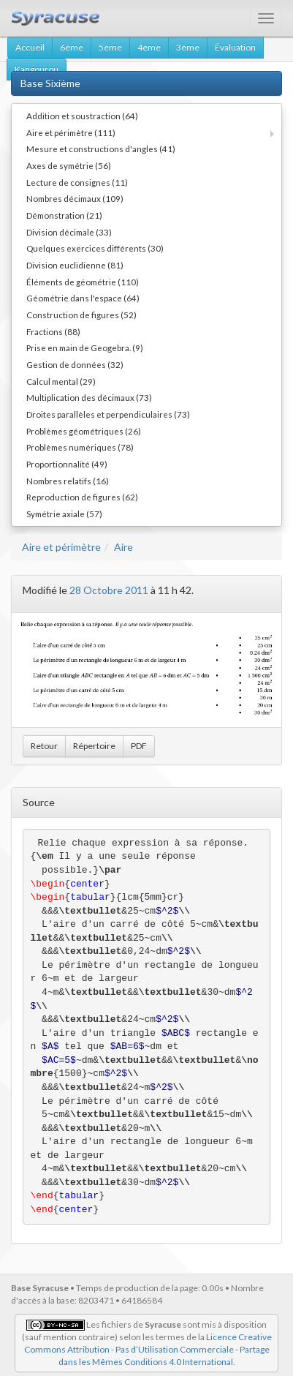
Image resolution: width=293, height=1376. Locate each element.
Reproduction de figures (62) (82, 497)
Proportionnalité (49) (66, 464)
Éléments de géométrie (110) (82, 282)
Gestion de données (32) (74, 364)
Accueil (30, 47)
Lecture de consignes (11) (77, 182)
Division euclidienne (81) (74, 265)
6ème (71, 47)
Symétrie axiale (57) (64, 513)
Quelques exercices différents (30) (95, 248)
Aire (123, 547)
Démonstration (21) (64, 215)
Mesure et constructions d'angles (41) (100, 148)
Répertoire (94, 745)
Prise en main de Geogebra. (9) (84, 347)
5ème (110, 47)
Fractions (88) (53, 331)
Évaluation (235, 47)
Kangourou (36, 69)
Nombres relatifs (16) (67, 480)
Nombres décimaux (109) (74, 198)
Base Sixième (50, 83)
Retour (44, 745)
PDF (139, 745)
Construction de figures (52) (81, 314)
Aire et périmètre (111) (70, 132)
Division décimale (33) (69, 232)
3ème (187, 47)
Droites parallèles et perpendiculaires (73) (108, 414)
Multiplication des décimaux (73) (89, 397)
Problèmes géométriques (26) (83, 431)
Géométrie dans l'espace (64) (83, 298)
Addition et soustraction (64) (82, 115)
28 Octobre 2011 (108, 590)
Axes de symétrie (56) (68, 165)
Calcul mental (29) (61, 381)
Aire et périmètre (61, 547)
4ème (149, 47)
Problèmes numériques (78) (80, 447)
